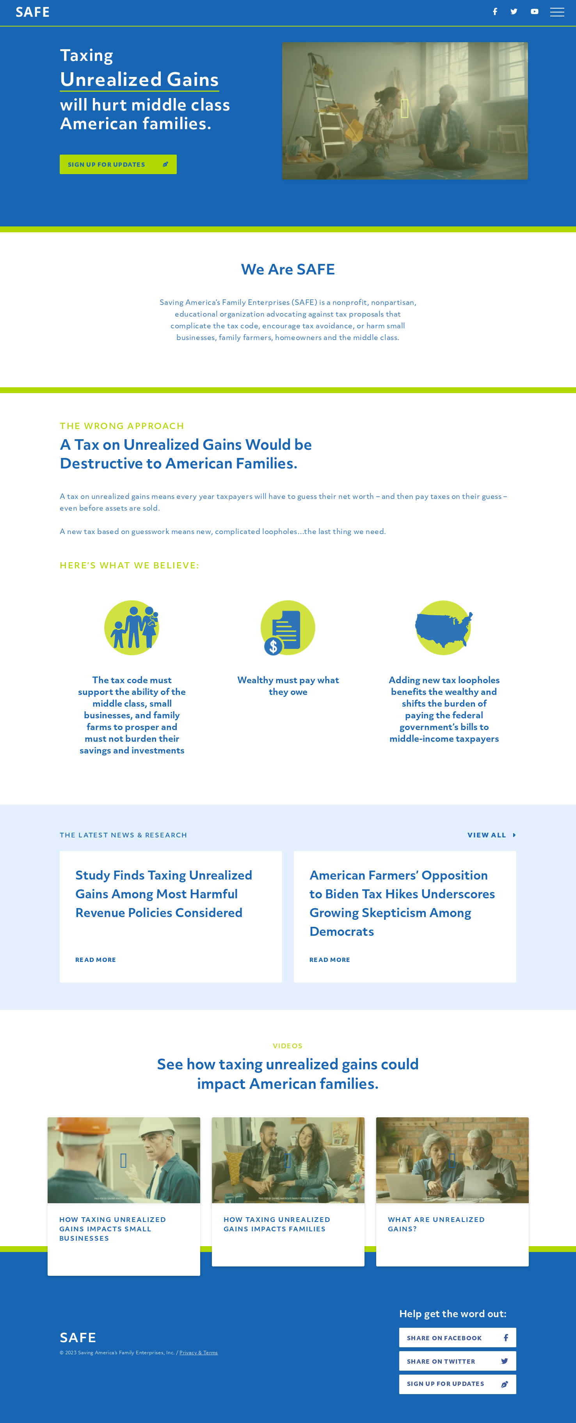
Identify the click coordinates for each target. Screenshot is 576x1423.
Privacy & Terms (199, 1353)
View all (492, 835)
